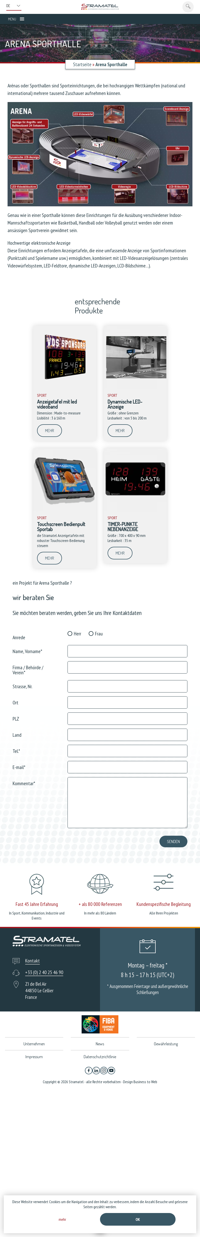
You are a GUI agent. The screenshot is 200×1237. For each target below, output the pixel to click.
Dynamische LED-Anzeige (125, 404)
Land (17, 734)
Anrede (19, 637)
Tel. (16, 751)
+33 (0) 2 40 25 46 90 (44, 972)
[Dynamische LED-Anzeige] (135, 387)
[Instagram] (104, 1070)
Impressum (34, 1056)
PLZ (16, 718)
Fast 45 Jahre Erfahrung (37, 904)
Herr (77, 633)
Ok (138, 1219)
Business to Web (145, 1081)
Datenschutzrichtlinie (100, 1056)
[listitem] (176, 118)
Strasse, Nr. (22, 686)
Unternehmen (34, 1043)
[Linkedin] (96, 1070)
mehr (49, 430)
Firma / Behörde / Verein (28, 669)
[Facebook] (88, 1070)
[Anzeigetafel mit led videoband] (64, 387)
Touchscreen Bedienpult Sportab (61, 526)
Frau (99, 633)
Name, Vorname (27, 651)
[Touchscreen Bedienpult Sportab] (64, 510)
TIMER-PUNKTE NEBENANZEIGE (123, 526)
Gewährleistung (166, 1043)
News (100, 1043)
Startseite (82, 64)
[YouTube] (111, 1070)
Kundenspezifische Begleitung (164, 904)
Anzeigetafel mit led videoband (57, 404)
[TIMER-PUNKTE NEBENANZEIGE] (135, 510)
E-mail (19, 767)
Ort (15, 702)
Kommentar (24, 783)
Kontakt (32, 960)
